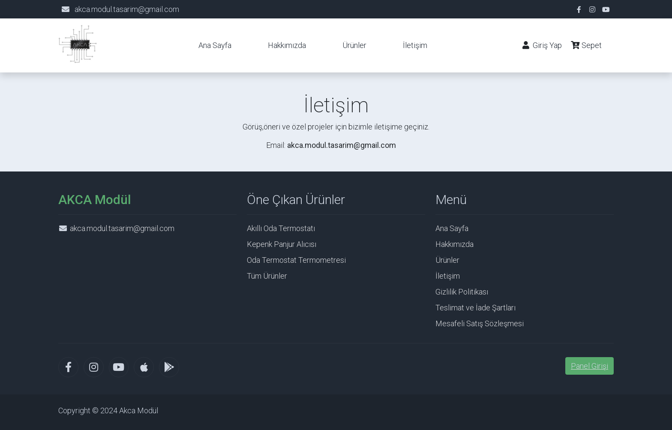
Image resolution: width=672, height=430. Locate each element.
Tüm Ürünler (267, 275)
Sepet (588, 45)
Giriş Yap (541, 45)
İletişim (415, 45)
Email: (331, 145)
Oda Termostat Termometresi (296, 260)
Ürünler (354, 45)
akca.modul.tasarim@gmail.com (127, 9)
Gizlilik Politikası (461, 291)
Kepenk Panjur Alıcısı (281, 244)
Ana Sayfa (214, 45)
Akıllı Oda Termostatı (281, 228)
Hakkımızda (287, 45)
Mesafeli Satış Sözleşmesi (479, 323)
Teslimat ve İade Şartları (475, 307)
